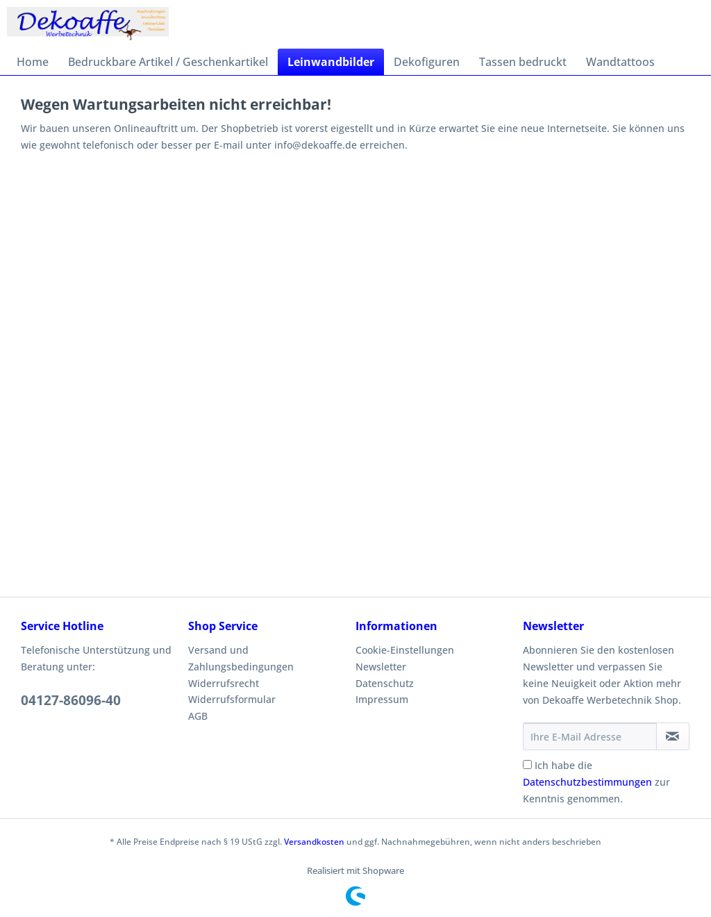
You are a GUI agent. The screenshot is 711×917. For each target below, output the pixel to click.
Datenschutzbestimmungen (587, 781)
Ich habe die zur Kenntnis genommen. (596, 782)
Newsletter (381, 666)
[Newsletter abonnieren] (672, 736)
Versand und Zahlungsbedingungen (241, 658)
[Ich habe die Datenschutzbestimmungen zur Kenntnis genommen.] (527, 764)
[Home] (32, 62)
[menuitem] (32, 62)
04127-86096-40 (71, 700)
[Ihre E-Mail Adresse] (590, 736)
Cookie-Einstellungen (405, 649)
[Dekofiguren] (426, 62)
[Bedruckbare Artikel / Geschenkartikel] (168, 62)
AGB (198, 715)
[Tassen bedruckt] (522, 62)
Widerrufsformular (232, 699)
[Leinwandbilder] (331, 62)
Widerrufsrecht (223, 683)
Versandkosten (314, 842)
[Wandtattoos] (620, 62)
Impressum (382, 699)
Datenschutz (385, 683)
